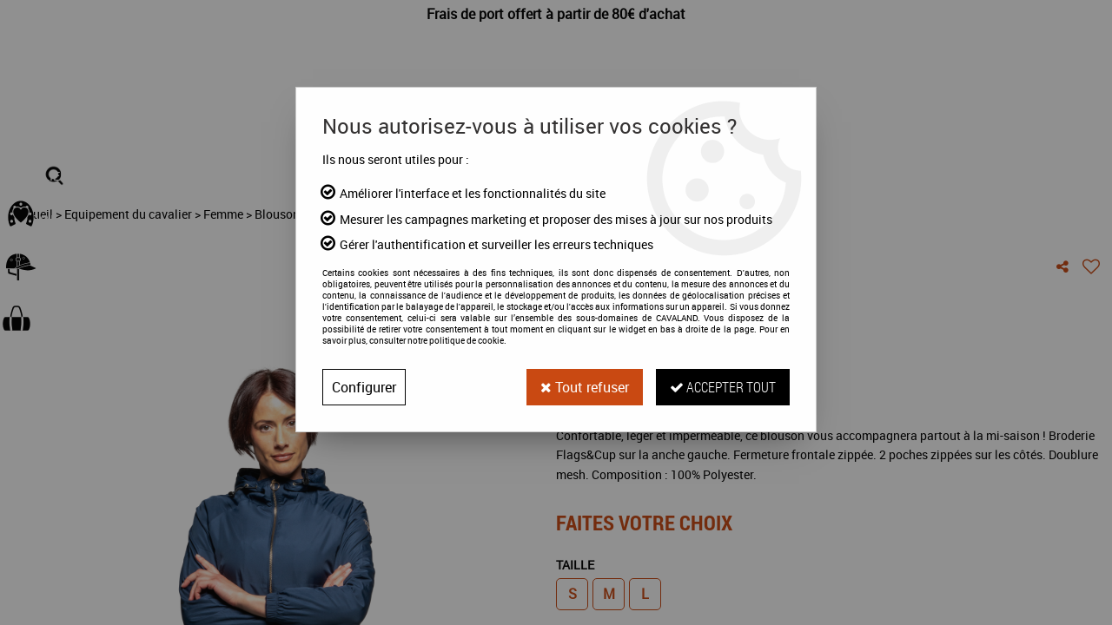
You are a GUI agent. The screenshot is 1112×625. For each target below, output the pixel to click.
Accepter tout (723, 387)
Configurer (364, 387)
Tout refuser (584, 387)
